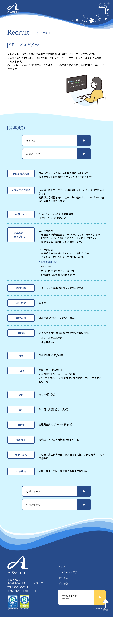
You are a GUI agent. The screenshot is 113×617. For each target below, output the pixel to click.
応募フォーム (33, 140)
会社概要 (63, 578)
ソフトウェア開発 (68, 572)
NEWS (63, 566)
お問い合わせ (33, 154)
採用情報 (63, 583)
